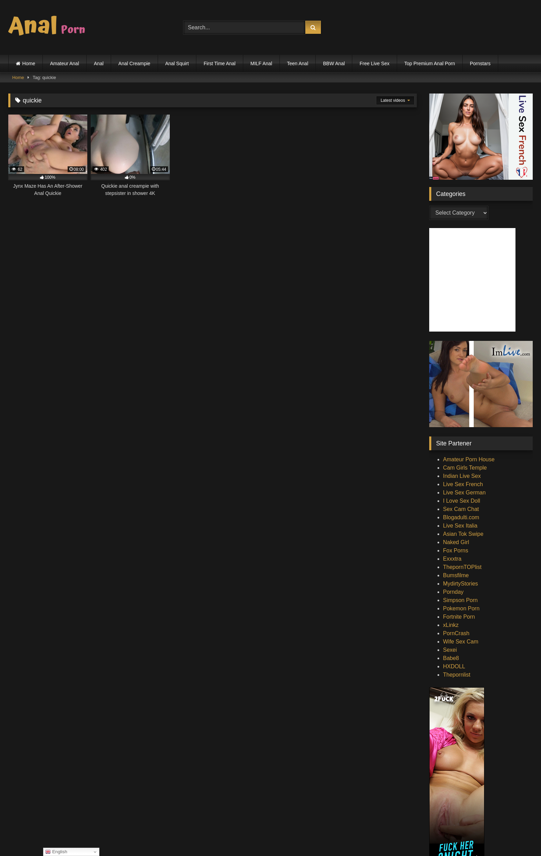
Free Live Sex (374, 63)
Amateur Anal (64, 63)
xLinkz (451, 625)
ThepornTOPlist (462, 567)
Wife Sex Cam (460, 642)
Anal (99, 63)
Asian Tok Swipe (463, 534)
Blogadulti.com (461, 517)
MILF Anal (261, 63)
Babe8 (451, 658)
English (56, 852)
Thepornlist (456, 675)
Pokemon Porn (461, 608)
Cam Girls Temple (465, 468)
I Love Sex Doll (461, 501)
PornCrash (456, 633)
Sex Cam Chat (461, 509)
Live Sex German (464, 492)
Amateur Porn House (468, 459)
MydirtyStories (460, 584)
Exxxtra (452, 559)
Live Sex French (463, 484)
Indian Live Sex (462, 476)
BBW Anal (334, 63)
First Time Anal (220, 63)
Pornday (453, 592)
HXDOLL (454, 666)
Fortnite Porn (459, 617)
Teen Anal (297, 63)
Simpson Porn (460, 600)
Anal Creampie (134, 63)
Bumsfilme (456, 575)
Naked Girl (456, 542)
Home (28, 63)
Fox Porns (455, 550)
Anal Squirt (177, 63)
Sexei (450, 650)
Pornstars (480, 63)
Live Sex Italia (460, 526)
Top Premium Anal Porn (429, 63)
